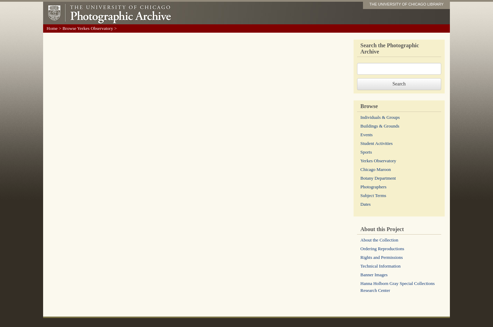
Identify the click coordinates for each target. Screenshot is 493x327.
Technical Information (381, 266)
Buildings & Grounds (380, 126)
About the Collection (379, 240)
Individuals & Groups (380, 117)
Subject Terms (373, 195)
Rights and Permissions (382, 257)
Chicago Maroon (376, 169)
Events (367, 134)
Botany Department (378, 178)
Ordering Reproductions (382, 248)
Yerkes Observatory (378, 160)
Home (52, 28)
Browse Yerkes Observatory (88, 28)
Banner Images (374, 274)
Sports (366, 152)
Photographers (374, 186)
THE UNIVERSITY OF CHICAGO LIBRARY (406, 4)
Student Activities (377, 143)
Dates (366, 204)
